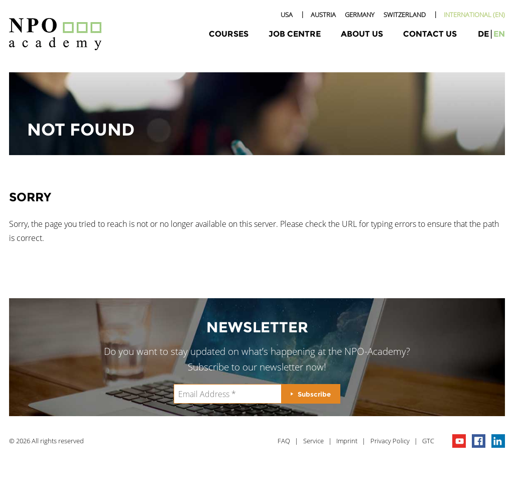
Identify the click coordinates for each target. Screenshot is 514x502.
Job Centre (295, 34)
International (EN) (474, 14)
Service (313, 440)
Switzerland (404, 14)
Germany (359, 14)
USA (287, 14)
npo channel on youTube (459, 441)
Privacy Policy (390, 440)
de (483, 34)
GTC (428, 440)
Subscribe (314, 394)
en (499, 34)
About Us (362, 34)
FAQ (284, 440)
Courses (228, 34)
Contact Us (430, 34)
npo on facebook (478, 441)
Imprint (346, 440)
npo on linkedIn (498, 441)
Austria (323, 14)
